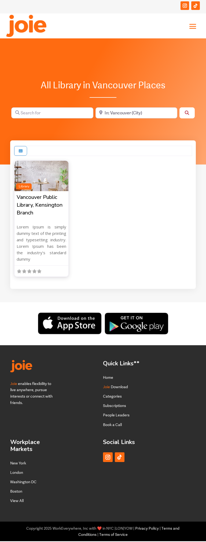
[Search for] (52, 113)
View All (17, 501)
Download (115, 387)
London (16, 473)
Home (108, 378)
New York (18, 463)
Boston (16, 491)
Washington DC (23, 482)
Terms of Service (113, 535)
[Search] (186, 113)
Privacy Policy (147, 529)
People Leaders (116, 416)
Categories (112, 396)
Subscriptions (114, 406)
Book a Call (112, 425)
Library (24, 187)
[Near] (136, 113)
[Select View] (20, 152)
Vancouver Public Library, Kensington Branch (39, 206)
